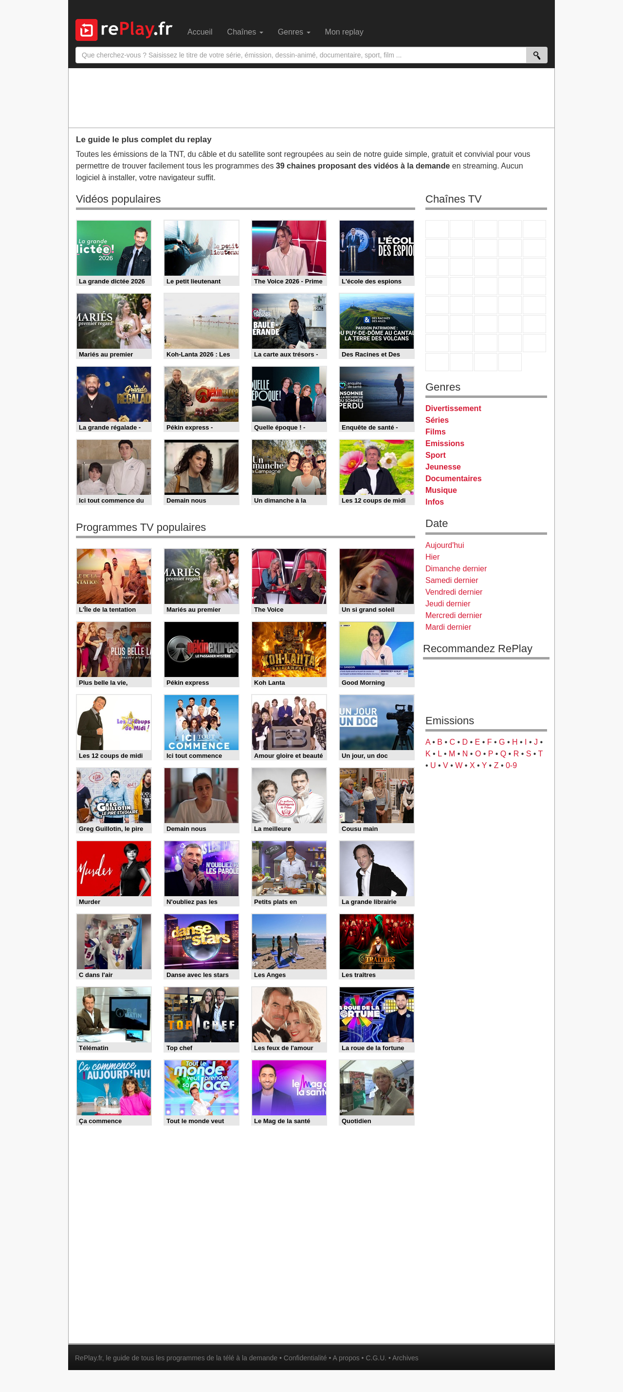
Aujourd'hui (444, 545)
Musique (441, 490)
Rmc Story (437, 286)
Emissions (444, 443)
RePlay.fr (88, 1358)
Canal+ (510, 229)
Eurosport (510, 324)
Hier (432, 557)
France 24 (461, 324)
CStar (461, 267)
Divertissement (453, 408)
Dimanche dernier (456, 568)
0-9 (511, 765)
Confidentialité (305, 1358)
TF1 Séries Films (485, 267)
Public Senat (485, 362)
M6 (437, 248)
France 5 (534, 229)
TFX (534, 248)
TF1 (437, 229)
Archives (405, 1358)
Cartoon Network (485, 343)
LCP (461, 362)
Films (435, 432)
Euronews (437, 324)
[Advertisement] (311, 97)
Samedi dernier (451, 580)
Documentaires (453, 478)
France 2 (461, 229)
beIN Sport (485, 324)
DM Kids (534, 343)
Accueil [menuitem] (200, 32)
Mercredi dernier (453, 615)
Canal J (461, 343)
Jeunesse (443, 467)
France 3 (485, 229)
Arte (461, 248)
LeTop (437, 362)
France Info (461, 305)
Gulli (437, 343)
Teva (485, 286)
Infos (434, 502)
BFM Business (534, 305)
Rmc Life (461, 286)
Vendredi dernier (453, 592)
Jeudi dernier (448, 604)
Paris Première (510, 286)
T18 (534, 286)
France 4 (437, 267)
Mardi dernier (448, 627)
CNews (485, 305)
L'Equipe (534, 324)
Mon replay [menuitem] (344, 32)
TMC (510, 248)
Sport (435, 455)
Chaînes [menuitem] (245, 32)
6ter (510, 267)
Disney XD (510, 343)
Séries (437, 420)
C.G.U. (376, 1358)
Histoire (510, 362)
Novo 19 (437, 305)
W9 (485, 248)
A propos (345, 1358)
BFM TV (510, 305)
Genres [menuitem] (294, 32)
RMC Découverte (534, 267)
